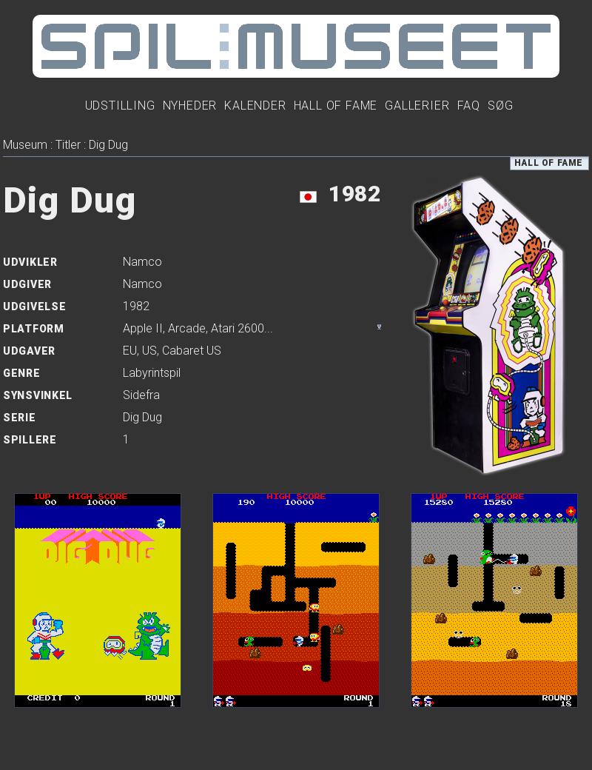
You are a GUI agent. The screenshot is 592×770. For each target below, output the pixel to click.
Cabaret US (191, 351)
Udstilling (120, 105)
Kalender (255, 105)
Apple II (143, 328)
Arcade (187, 328)
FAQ (468, 105)
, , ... (198, 328)
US (149, 351)
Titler (68, 145)
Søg (500, 105)
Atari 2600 (237, 328)
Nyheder (190, 105)
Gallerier (417, 105)
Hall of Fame (548, 163)
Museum (25, 145)
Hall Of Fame (336, 105)
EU (130, 351)
